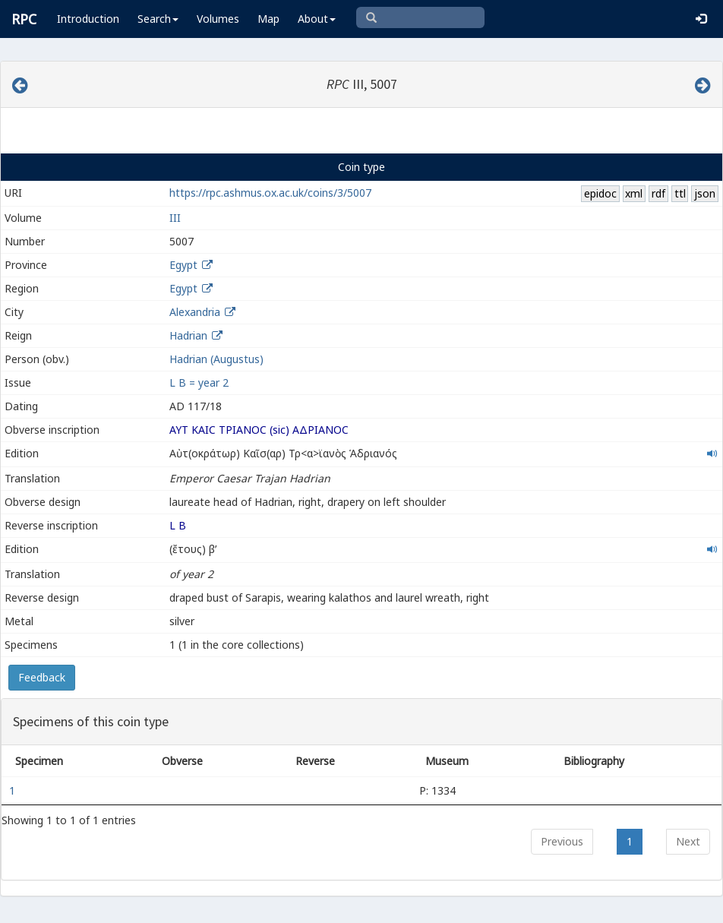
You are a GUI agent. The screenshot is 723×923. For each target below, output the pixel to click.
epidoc (600, 193)
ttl (680, 193)
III (175, 217)
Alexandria (194, 312)
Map (268, 18)
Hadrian (188, 335)
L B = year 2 (199, 382)
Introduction (88, 18)
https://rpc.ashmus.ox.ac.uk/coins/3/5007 (270, 192)
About (317, 18)
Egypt (183, 265)
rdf (658, 193)
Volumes (218, 18)
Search (157, 18)
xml (633, 193)
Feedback (41, 677)
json (704, 193)
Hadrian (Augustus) (216, 359)
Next (688, 841)
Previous (562, 841)
